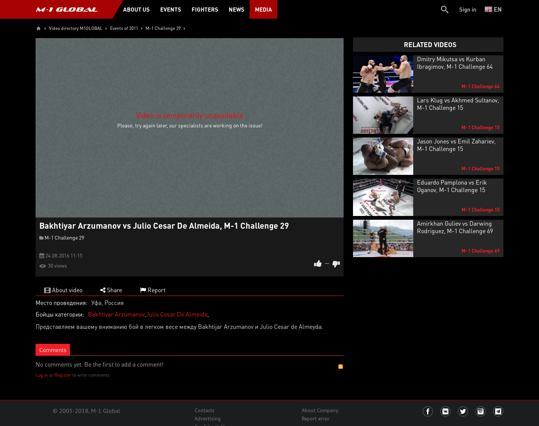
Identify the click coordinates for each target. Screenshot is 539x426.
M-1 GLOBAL (67, 9)
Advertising (208, 418)
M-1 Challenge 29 (64, 237)
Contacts (204, 410)
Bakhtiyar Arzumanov (116, 314)
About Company (320, 410)
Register (62, 375)
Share (111, 290)
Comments (52, 350)
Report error (315, 418)
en (493, 9)
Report (152, 290)
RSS (341, 367)
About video (63, 290)
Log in (42, 375)
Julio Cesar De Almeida (176, 314)
